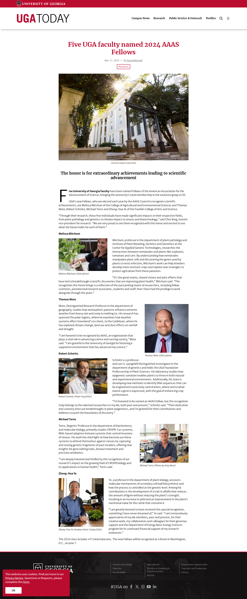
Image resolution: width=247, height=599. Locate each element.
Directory (117, 568)
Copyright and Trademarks (194, 568)
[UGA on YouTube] (149, 586)
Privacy (185, 572)
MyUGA (150, 575)
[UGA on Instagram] (143, 586)
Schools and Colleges (122, 564)
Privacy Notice (14, 578)
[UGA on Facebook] (132, 586)
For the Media (119, 572)
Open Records (153, 564)
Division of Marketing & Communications (158, 570)
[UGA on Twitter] (137, 586)
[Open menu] (228, 18)
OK (13, 590)
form (26, 582)
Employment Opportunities (194, 564)
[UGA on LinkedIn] (154, 586)
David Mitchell (134, 60)
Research (124, 66)
